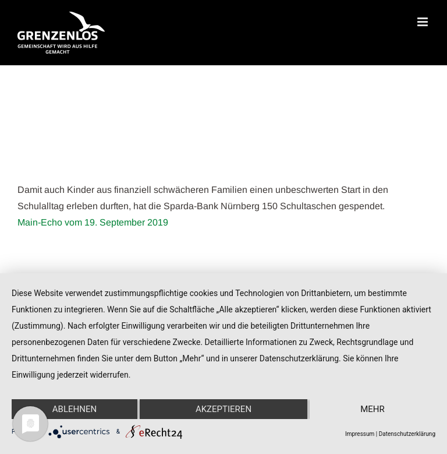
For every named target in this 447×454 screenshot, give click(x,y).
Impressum (359, 434)
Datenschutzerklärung (407, 434)
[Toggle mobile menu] (423, 22)
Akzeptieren (223, 409)
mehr (372, 409)
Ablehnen (74, 409)
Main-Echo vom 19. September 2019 (92, 222)
